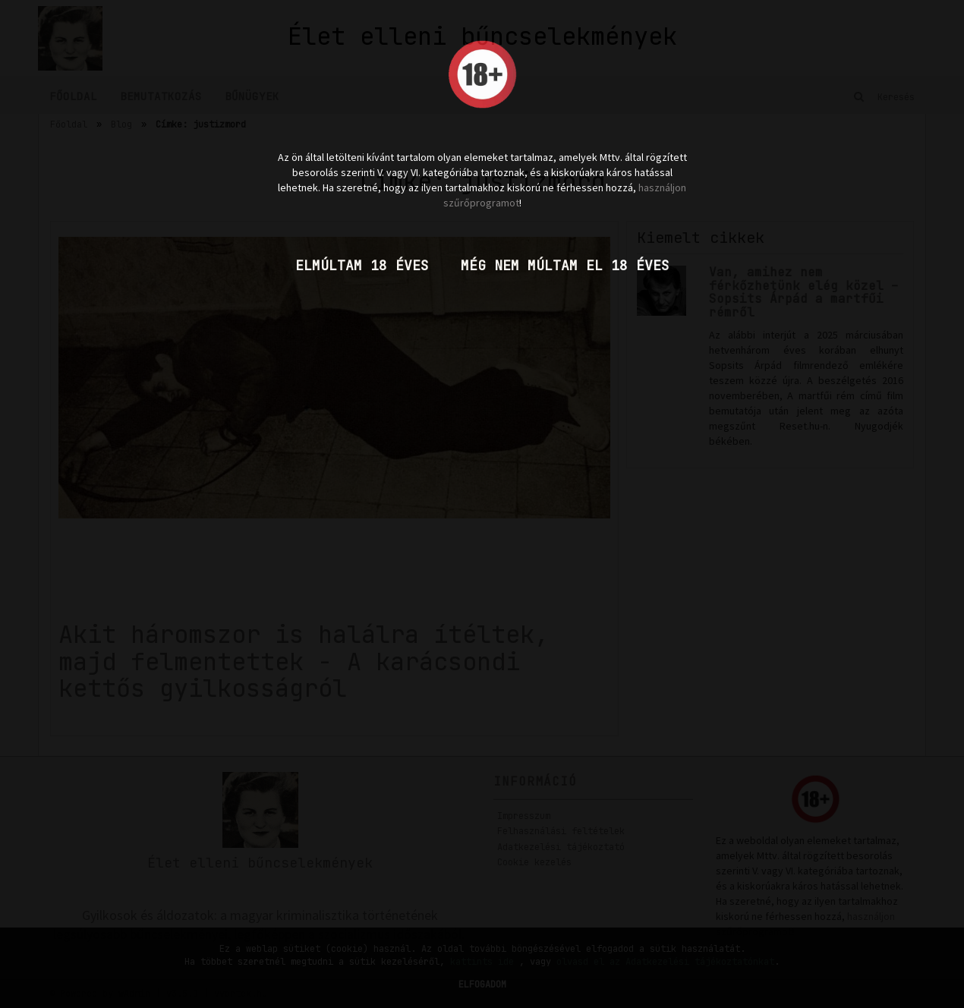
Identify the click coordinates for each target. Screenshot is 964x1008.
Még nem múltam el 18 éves (565, 265)
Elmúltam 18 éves (362, 265)
